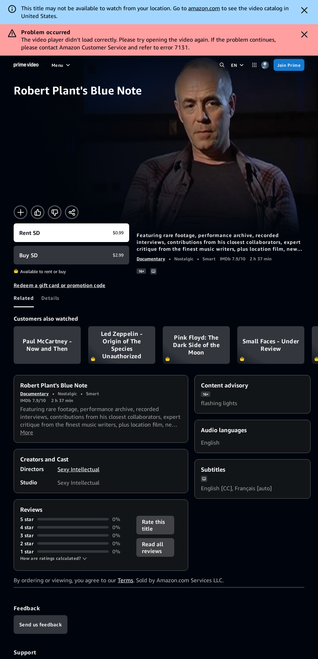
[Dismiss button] (304, 10)
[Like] (37, 212)
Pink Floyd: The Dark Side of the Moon (196, 345)
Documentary (151, 258)
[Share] (72, 212)
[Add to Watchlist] (20, 212)
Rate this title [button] (153, 525)
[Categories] (254, 65)
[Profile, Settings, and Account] (265, 65)
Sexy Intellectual (78, 469)
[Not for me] (54, 212)
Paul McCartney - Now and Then (47, 345)
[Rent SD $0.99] (71, 232)
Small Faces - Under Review (270, 345)
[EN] (238, 65)
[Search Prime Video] (221, 65)
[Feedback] (40, 624)
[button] (53, 558)
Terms (125, 580)
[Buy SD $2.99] (71, 255)
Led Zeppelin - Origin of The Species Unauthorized (121, 345)
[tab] (24, 298)
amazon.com (204, 8)
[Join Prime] (289, 65)
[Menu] (61, 65)
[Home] (26, 64)
